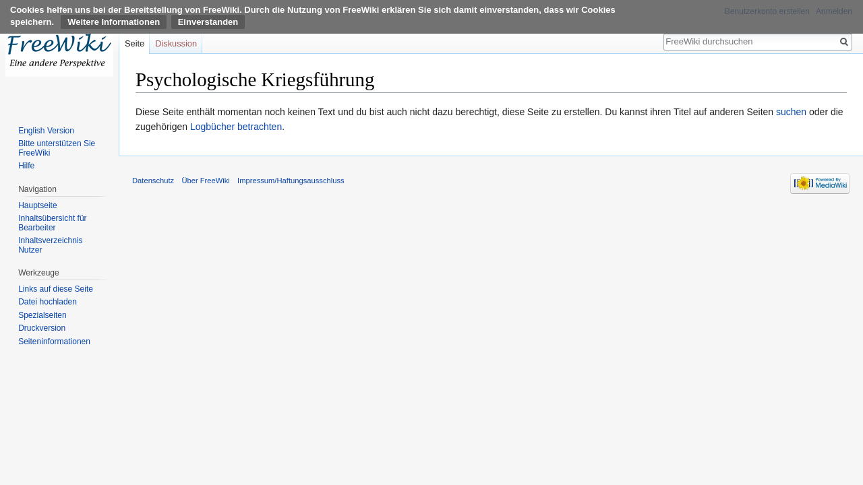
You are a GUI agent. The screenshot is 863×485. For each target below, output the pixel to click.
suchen (791, 111)
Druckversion (41, 328)
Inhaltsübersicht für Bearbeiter (52, 223)
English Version (46, 130)
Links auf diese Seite (55, 289)
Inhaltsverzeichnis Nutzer (50, 245)
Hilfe (26, 165)
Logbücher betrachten (236, 126)
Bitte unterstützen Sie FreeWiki (56, 148)
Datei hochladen (47, 301)
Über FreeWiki (205, 180)
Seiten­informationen (54, 341)
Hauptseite (37, 205)
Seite (134, 43)
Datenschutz (153, 180)
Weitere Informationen (113, 22)
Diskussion (176, 43)
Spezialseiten (42, 315)
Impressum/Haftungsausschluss (291, 180)
